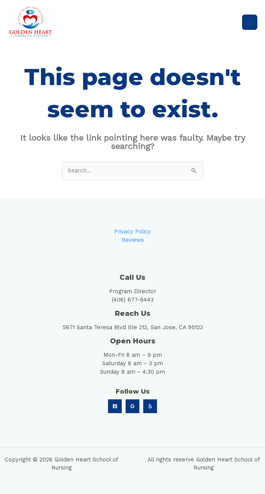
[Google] (132, 406)
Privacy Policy (132, 231)
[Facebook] (115, 406)
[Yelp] (150, 406)
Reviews (132, 239)
